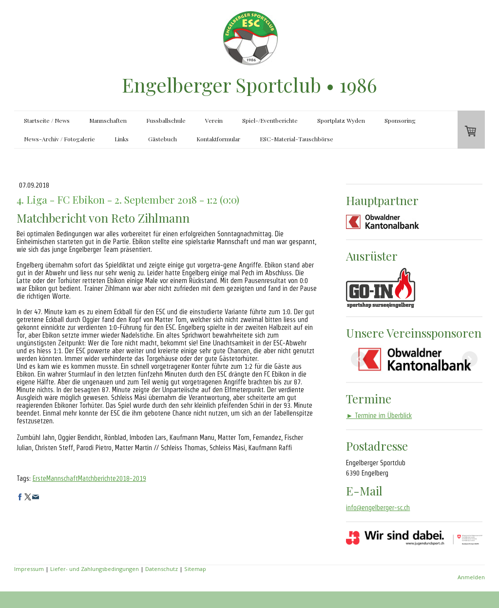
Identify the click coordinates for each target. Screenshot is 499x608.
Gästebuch (162, 139)
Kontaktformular (218, 139)
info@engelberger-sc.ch (378, 508)
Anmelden (471, 577)
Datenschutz (161, 568)
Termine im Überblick (379, 415)
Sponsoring (400, 120)
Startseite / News (47, 120)
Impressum (29, 568)
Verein (214, 120)
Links (122, 139)
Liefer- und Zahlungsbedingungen (94, 568)
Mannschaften (108, 120)
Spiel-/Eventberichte (270, 120)
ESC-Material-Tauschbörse (296, 139)
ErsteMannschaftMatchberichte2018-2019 (89, 478)
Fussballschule (166, 120)
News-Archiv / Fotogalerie (59, 139)
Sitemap (195, 568)
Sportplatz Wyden (341, 120)
